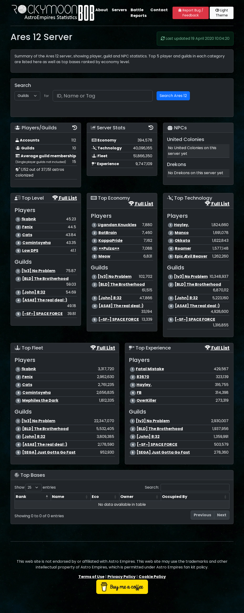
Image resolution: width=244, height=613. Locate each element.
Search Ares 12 (173, 95)
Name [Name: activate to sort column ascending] (58, 496)
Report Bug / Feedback (190, 13)
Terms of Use (91, 576)
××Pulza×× (109, 248)
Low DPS (30, 250)
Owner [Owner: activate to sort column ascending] (126, 496)
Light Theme (221, 13)
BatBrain (107, 232)
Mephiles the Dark (40, 400)
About (101, 10)
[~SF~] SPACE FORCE (42, 313)
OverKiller (146, 400)
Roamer (183, 248)
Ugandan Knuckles (117, 225)
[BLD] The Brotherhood (45, 278)
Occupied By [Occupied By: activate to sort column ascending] (174, 496)
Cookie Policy (152, 576)
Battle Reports (139, 12)
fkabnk (28, 219)
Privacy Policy (121, 576)
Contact (159, 10)
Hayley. (181, 225)
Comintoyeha (36, 242)
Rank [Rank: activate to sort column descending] (21, 496)
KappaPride (110, 240)
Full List (64, 198)
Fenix (27, 227)
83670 (143, 377)
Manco (182, 232)
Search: (187, 487)
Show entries (35, 487)
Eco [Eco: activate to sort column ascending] (95, 496)
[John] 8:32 (33, 292)
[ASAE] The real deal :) (44, 300)
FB (139, 392)
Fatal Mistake (150, 369)
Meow (104, 256)
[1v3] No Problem (38, 271)
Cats (27, 235)
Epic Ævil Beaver (191, 256)
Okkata (182, 240)
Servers (119, 10)
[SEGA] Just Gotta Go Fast (49, 452)
